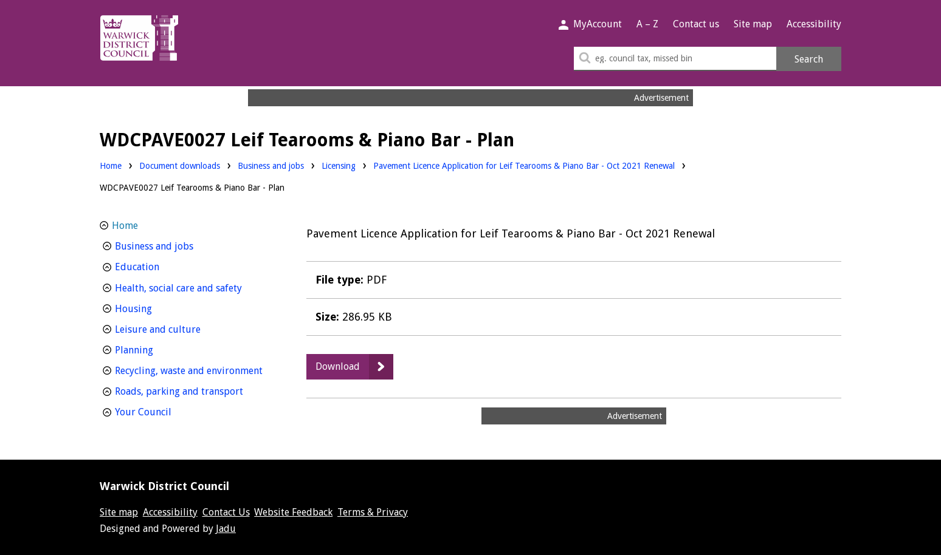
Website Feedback (293, 512)
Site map (753, 24)
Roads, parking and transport (195, 390)
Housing (156, 308)
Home (111, 166)
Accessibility (814, 24)
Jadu (226, 528)
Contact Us (226, 512)
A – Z (647, 24)
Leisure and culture (180, 328)
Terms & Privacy (372, 512)
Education (159, 266)
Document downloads (179, 166)
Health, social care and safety (195, 287)
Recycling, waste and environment (195, 369)
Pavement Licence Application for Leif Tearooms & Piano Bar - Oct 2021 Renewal (524, 166)
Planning (156, 349)
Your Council (165, 411)
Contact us (696, 24)
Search (809, 59)
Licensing (339, 165)
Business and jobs (271, 165)
